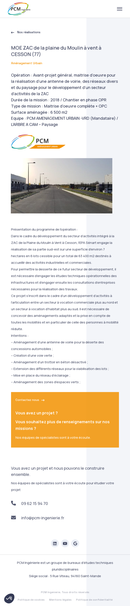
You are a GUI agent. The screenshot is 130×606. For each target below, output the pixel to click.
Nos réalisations (25, 33)
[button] (9, 598)
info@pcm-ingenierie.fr (37, 521)
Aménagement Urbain (26, 64)
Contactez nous (29, 404)
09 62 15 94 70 (29, 507)
